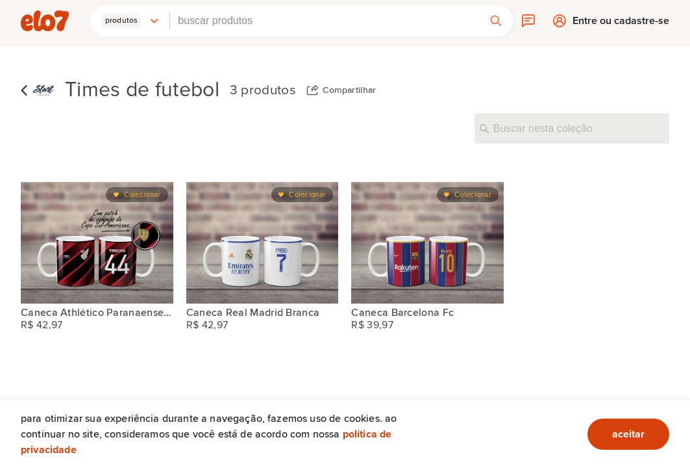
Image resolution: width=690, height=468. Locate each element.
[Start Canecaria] (43, 90)
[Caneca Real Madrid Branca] (262, 243)
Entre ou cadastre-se (621, 24)
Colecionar (142, 194)
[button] (130, 20)
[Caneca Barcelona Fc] (427, 243)
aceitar (628, 434)
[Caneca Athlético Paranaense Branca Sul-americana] (97, 243)
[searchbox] (324, 20)
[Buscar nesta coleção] (571, 128)
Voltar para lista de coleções (24, 90)
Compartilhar (349, 90)
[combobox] (324, 20)
